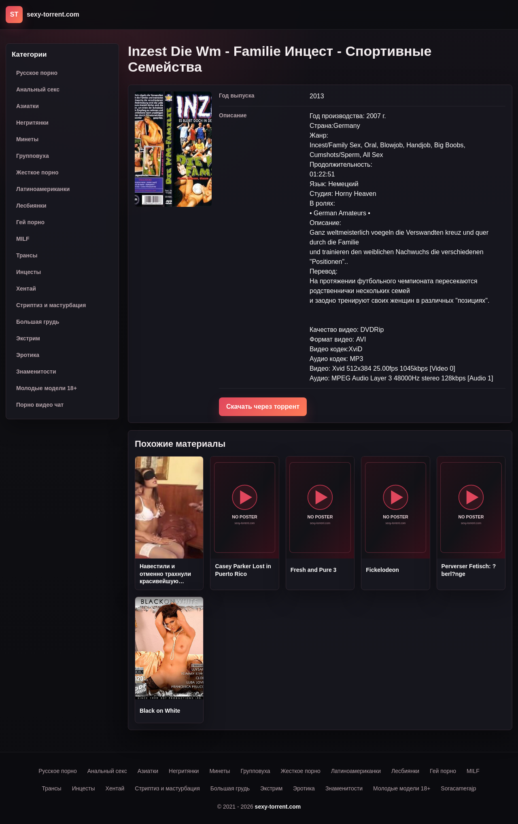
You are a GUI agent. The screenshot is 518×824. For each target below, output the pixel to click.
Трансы (27, 255)
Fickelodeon (382, 570)
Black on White (160, 710)
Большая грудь (37, 322)
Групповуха (32, 156)
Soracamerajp (458, 788)
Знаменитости (36, 371)
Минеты (27, 139)
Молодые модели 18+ (46, 388)
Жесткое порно (37, 172)
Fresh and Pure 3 (314, 570)
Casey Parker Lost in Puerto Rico (243, 570)
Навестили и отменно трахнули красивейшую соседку (165, 574)
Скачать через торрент (262, 406)
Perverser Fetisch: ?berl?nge (469, 570)
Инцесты (28, 272)
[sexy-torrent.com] (42, 14)
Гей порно (30, 222)
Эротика (27, 355)
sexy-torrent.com (278, 806)
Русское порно (36, 73)
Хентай (26, 288)
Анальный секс (37, 89)
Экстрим (28, 338)
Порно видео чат (40, 404)
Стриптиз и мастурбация (51, 305)
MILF (23, 239)
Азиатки (27, 106)
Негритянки (32, 122)
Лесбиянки (31, 205)
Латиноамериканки (43, 189)
